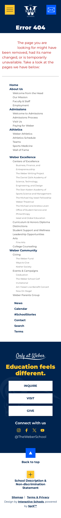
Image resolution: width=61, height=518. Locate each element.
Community (23, 250)
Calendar (18, 308)
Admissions (17, 109)
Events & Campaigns (25, 270)
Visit (30, 398)
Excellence (22, 157)
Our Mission (20, 97)
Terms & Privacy (38, 497)
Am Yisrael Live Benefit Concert (32, 287)
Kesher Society (23, 266)
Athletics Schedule (24, 137)
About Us (16, 89)
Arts (15, 238)
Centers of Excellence (26, 161)
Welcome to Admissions (28, 113)
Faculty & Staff (21, 101)
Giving (16, 254)
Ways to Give (22, 262)
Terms (16, 331)
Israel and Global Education (30, 218)
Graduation (22, 274)
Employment (21, 105)
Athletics (15, 129)
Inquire (30, 386)
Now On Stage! (24, 291)
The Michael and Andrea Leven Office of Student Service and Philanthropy (32, 210)
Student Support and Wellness (31, 230)
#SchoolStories (22, 314)
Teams (17, 141)
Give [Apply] (30, 411)
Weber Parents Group (26, 295)
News (15, 303)
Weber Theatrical (25, 201)
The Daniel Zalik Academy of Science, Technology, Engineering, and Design (31, 181)
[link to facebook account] (26, 430)
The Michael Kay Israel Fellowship (33, 197)
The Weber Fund (25, 258)
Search (16, 325)
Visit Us (17, 121)
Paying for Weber (23, 125)
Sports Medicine (23, 145)
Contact (17, 320)
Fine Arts (20, 242)
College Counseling (25, 246)
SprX (32, 506)
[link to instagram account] (18, 430)
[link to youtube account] (42, 430)
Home (13, 85)
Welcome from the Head (28, 93)
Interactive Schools (31, 501)
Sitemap (17, 497)
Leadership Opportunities (28, 234)
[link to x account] (34, 430)
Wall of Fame (21, 149)
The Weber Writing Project (30, 173)
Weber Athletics (22, 133)
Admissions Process (25, 117)
